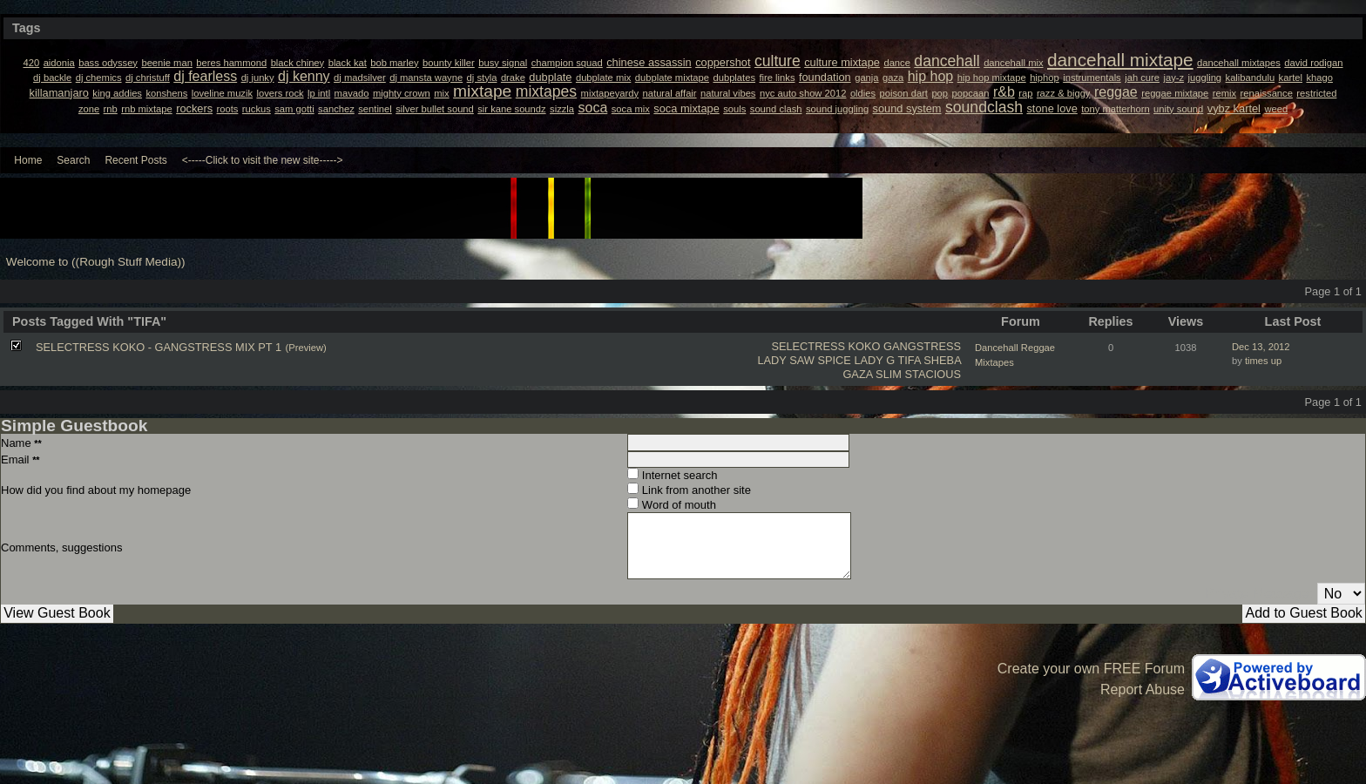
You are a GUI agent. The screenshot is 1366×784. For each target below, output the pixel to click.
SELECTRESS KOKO (825, 346)
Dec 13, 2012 (1261, 346)
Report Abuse (1142, 689)
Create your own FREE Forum (1091, 668)
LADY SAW (785, 360)
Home (28, 160)
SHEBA (942, 360)
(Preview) (306, 347)
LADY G (874, 360)
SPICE (833, 360)
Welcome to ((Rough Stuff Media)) (96, 261)
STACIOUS (933, 374)
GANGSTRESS (922, 346)
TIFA (908, 360)
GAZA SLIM (872, 374)
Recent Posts (135, 160)
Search (73, 160)
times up (1263, 360)
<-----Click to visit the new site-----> (262, 160)
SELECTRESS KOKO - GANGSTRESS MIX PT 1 (158, 347)
